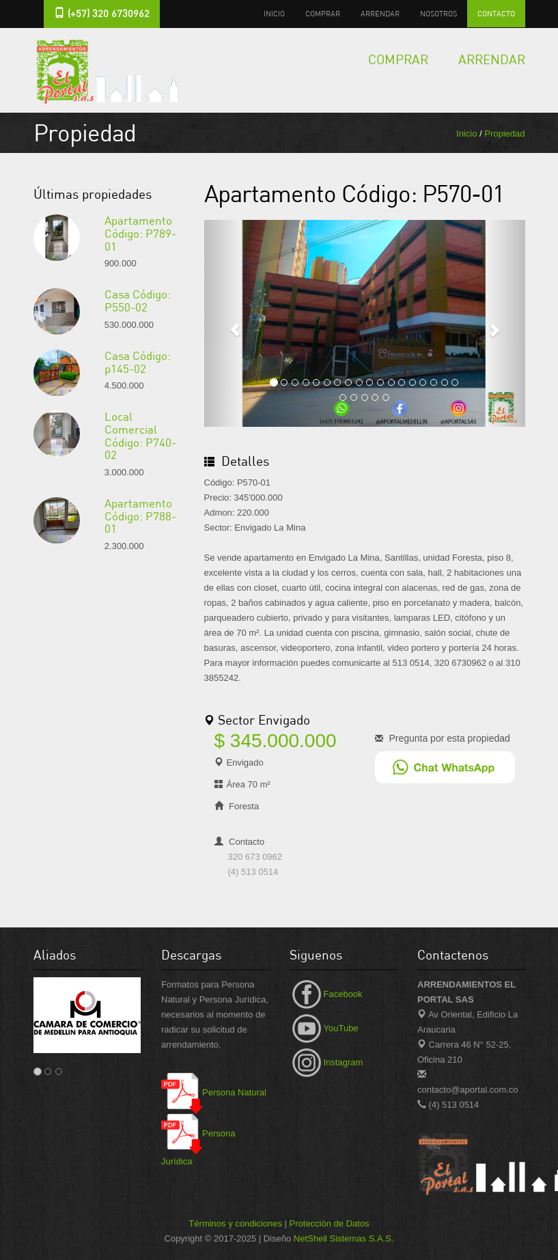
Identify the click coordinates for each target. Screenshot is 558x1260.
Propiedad (504, 133)
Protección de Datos (329, 1223)
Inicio (274, 13)
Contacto (496, 13)
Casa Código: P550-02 (137, 300)
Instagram (326, 1062)
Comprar (322, 13)
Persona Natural (213, 1092)
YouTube (324, 1028)
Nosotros (438, 13)
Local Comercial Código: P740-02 (140, 435)
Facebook (326, 994)
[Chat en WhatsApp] (445, 766)
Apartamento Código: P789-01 (140, 233)
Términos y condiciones (235, 1223)
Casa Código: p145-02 (137, 362)
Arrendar (380, 13)
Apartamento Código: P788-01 (140, 515)
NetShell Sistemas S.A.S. (344, 1238)
